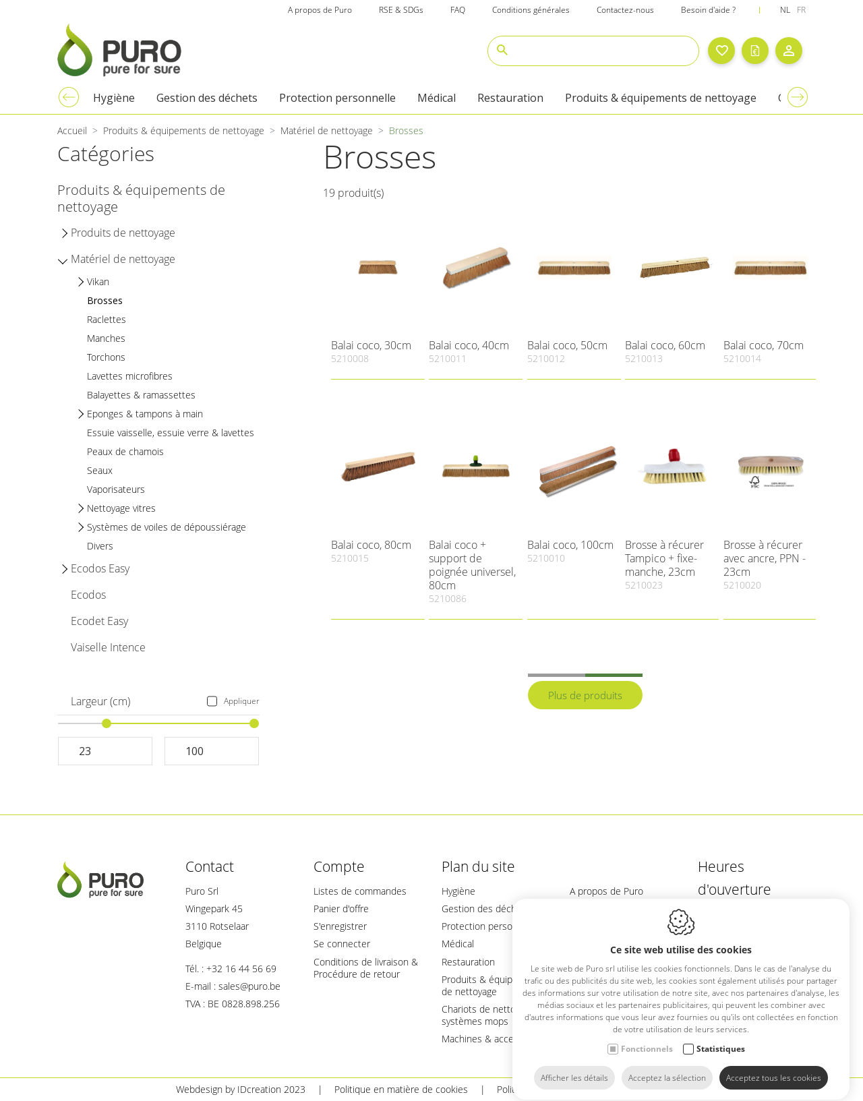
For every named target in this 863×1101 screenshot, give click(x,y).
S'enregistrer (340, 926)
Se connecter (342, 943)
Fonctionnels (647, 1036)
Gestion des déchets (486, 908)
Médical (458, 943)
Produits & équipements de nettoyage (493, 985)
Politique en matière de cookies (401, 1089)
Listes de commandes (360, 891)
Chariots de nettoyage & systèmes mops (493, 1015)
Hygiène (458, 891)
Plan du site (478, 866)
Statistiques (720, 1036)
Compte (339, 866)
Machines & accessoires (493, 1038)
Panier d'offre (341, 908)
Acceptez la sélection (667, 1065)
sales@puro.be (249, 986)
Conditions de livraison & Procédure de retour (366, 967)
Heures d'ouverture (734, 878)
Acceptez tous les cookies (773, 1065)
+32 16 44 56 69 (241, 968)
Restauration (468, 961)
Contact (209, 866)
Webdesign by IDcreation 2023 (240, 1089)
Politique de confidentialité (553, 1089)
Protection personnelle (490, 926)
